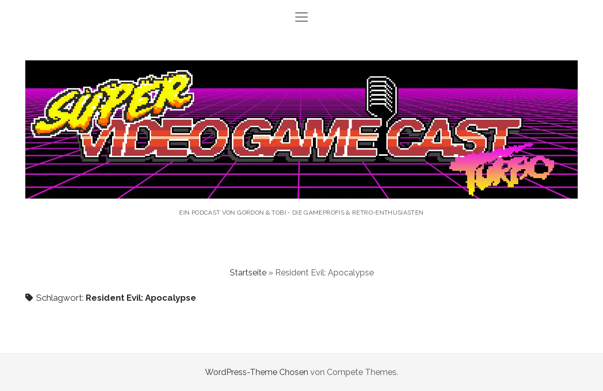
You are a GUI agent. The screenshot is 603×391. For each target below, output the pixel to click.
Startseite (248, 273)
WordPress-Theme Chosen (256, 372)
